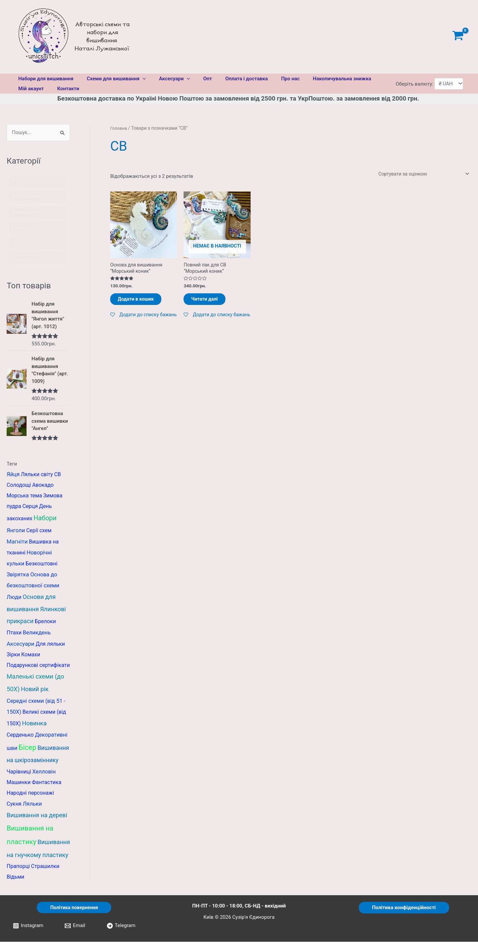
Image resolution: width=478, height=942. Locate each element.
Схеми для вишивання (111, 79)
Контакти (63, 89)
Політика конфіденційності (404, 907)
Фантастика (46, 782)
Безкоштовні (41, 564)
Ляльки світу (37, 474)
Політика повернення (74, 907)
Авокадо (43, 485)
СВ (57, 474)
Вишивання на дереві (37, 815)
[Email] (74, 926)
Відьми (15, 877)
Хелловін (43, 772)
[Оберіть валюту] (449, 84)
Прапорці (18, 866)
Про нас (272, 79)
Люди (14, 597)
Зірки (13, 655)
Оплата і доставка (231, 79)
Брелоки (45, 621)
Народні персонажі (30, 793)
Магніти (17, 542)
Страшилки (45, 866)
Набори (45, 518)
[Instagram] (28, 926)
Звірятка (18, 575)
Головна (119, 128)
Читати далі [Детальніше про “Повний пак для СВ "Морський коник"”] (211, 302)
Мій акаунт (29, 89)
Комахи (30, 655)
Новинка (34, 723)
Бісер (27, 747)
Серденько (20, 735)
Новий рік (34, 689)
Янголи (16, 531)
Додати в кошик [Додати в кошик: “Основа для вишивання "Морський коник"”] (142, 302)
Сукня (14, 804)
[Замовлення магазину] (421, 174)
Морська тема (24, 496)
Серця (30, 506)
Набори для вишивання (44, 79)
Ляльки (32, 804)
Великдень (37, 633)
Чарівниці (19, 772)
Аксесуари (166, 79)
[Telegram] (121, 926)
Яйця (13, 474)
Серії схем (38, 531)
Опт (196, 79)
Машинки (19, 782)
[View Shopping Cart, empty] (457, 36)
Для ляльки (50, 644)
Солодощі (19, 485)
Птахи (14, 633)
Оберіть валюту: (415, 84)
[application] (137, 79)
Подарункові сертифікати (38, 665)
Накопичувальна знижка (320, 79)
